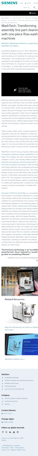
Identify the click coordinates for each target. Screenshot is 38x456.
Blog (22, 3)
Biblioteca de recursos (11, 383)
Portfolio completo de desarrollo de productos (19, 380)
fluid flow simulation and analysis (14, 165)
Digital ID (14, 450)
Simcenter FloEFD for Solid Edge (13, 193)
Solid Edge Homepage (12, 377)
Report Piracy (21, 450)
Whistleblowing (7, 445)
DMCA (12, 448)
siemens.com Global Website (9, 438)
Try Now (35, 3)
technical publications (28, 162)
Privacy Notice (19, 448)
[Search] (34, 7)
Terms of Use (5, 450)
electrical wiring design (10, 162)
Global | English (7, 422)
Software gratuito (10, 386)
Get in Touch (6, 413)
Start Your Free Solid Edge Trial (14, 389)
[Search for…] (30, 7)
